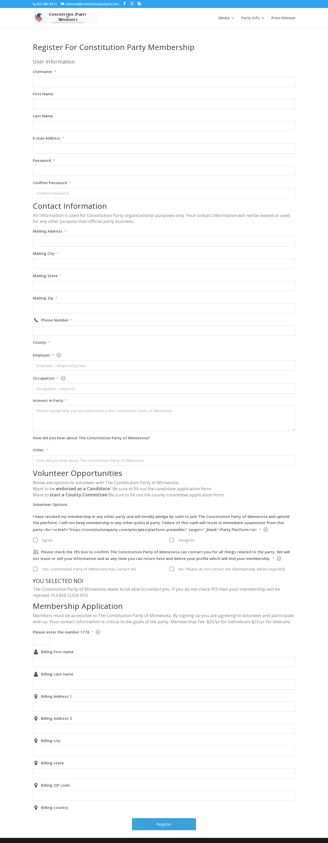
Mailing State (47, 275)
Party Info (250, 18)
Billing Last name (57, 674)
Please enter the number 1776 (63, 631)
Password (44, 160)
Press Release (283, 18)
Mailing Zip (45, 297)
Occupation (46, 378)
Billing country (54, 807)
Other (40, 449)
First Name (43, 93)
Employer (43, 355)
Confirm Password (52, 182)
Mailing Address (50, 231)
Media (224, 18)
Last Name (43, 115)
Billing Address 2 (56, 718)
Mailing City (46, 253)
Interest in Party (50, 400)
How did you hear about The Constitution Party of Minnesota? (91, 437)
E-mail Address (49, 138)
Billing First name (57, 651)
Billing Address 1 (56, 696)
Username (44, 71)
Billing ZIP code (55, 785)
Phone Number (57, 319)
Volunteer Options (50, 504)
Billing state (52, 762)
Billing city (50, 740)
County (41, 342)
